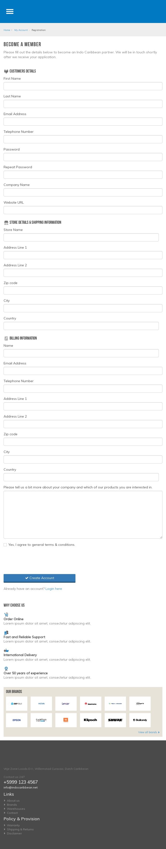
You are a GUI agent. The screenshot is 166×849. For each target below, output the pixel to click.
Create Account (39, 578)
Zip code (10, 283)
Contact (12, 813)
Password (12, 149)
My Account (21, 30)
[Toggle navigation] (10, 11)
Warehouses (16, 808)
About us (13, 800)
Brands (12, 804)
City (7, 300)
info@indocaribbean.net (21, 787)
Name (8, 345)
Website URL (14, 202)
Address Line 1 (15, 247)
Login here (54, 588)
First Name (12, 78)
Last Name (12, 96)
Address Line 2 (15, 265)
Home (7, 30)
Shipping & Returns (20, 829)
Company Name (17, 185)
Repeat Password (18, 167)
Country (10, 318)
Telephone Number (19, 131)
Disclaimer (14, 833)
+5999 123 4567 (21, 782)
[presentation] (40, 560)
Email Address (15, 114)
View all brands (149, 732)
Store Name (13, 230)
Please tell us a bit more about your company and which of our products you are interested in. (78, 487)
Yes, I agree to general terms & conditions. (39, 544)
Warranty (13, 825)
